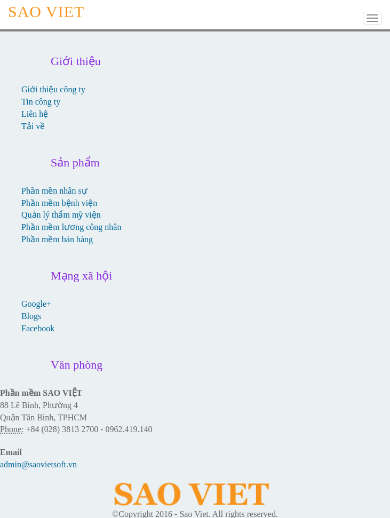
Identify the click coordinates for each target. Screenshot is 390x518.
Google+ (36, 303)
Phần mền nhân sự (54, 190)
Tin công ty (40, 101)
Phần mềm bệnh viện (59, 203)
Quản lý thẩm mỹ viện (61, 214)
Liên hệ (34, 113)
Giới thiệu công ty (53, 89)
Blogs (31, 316)
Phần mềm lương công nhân (71, 227)
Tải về (33, 126)
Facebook (37, 328)
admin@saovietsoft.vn (38, 464)
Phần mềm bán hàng (57, 239)
